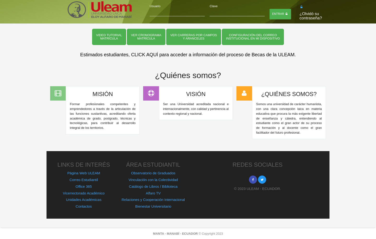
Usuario (155, 6)
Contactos (84, 206)
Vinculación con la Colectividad (153, 180)
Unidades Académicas (83, 200)
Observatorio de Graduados (153, 173)
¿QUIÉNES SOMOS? (289, 94)
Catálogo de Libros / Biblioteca (153, 186)
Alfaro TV (153, 193)
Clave (213, 6)
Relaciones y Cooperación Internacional (153, 200)
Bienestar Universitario (153, 206)
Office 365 (84, 186)
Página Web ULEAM (83, 173)
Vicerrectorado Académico (84, 193)
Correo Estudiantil (84, 180)
